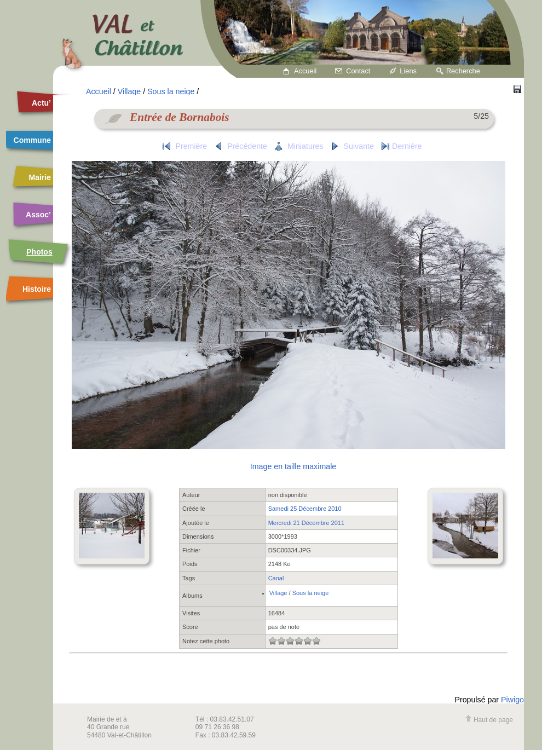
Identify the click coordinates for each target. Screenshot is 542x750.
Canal (276, 578)
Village (129, 91)
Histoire (36, 289)
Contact (358, 71)
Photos (39, 251)
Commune (32, 140)
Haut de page (489, 720)
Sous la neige (170, 91)
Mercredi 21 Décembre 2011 (306, 523)
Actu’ (41, 103)
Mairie (40, 177)
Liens (408, 71)
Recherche (463, 71)
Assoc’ (38, 214)
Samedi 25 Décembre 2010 (305, 508)
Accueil (305, 71)
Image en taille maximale (293, 466)
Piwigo (512, 699)
